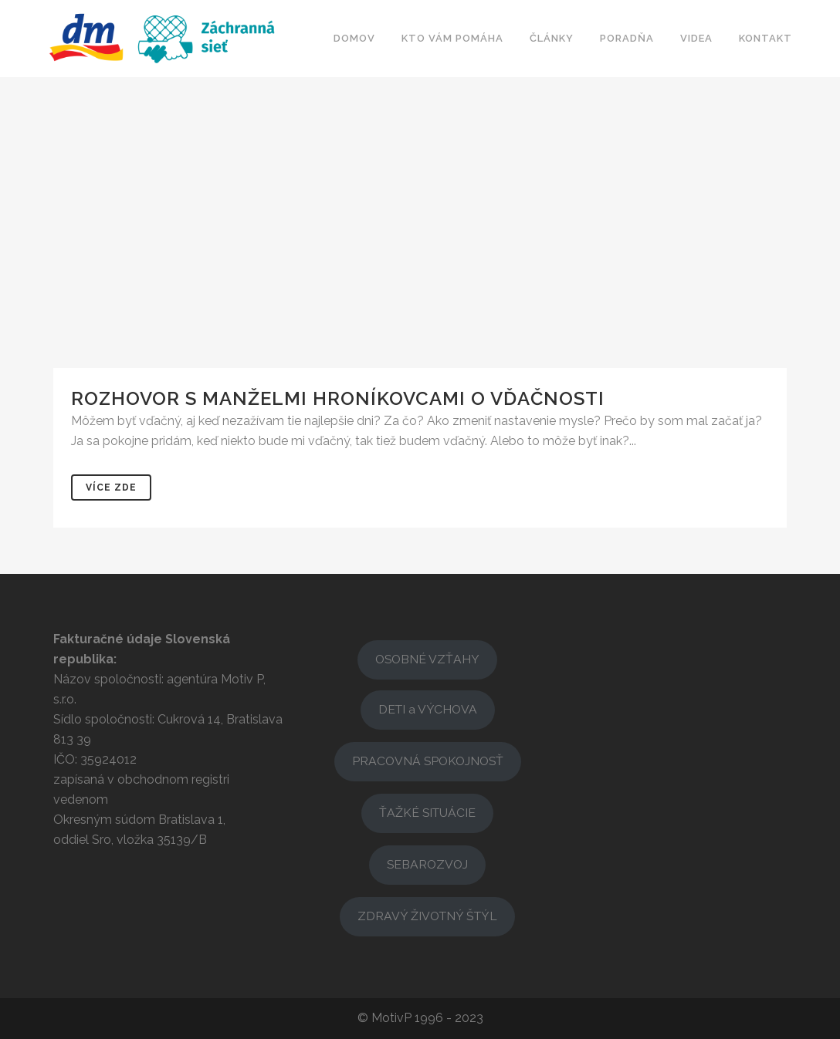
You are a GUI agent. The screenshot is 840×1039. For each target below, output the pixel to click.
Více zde (111, 487)
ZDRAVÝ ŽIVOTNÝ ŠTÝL (427, 916)
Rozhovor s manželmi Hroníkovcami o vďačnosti (338, 398)
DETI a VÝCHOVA (427, 709)
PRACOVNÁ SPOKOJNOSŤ (427, 761)
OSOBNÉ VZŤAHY (427, 659)
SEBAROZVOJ (427, 864)
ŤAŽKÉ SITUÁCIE (427, 812)
